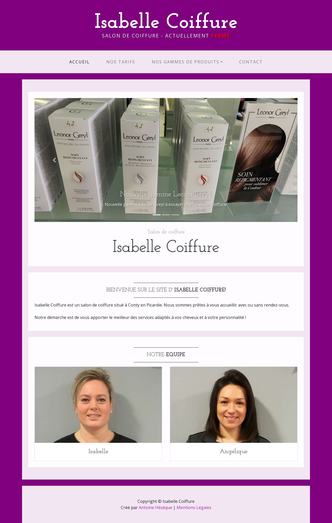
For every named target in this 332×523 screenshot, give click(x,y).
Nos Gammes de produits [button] (185, 62)
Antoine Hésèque (155, 507)
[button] (54, 160)
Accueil (80, 62)
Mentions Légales (194, 507)
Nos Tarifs (120, 62)
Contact (251, 62)
